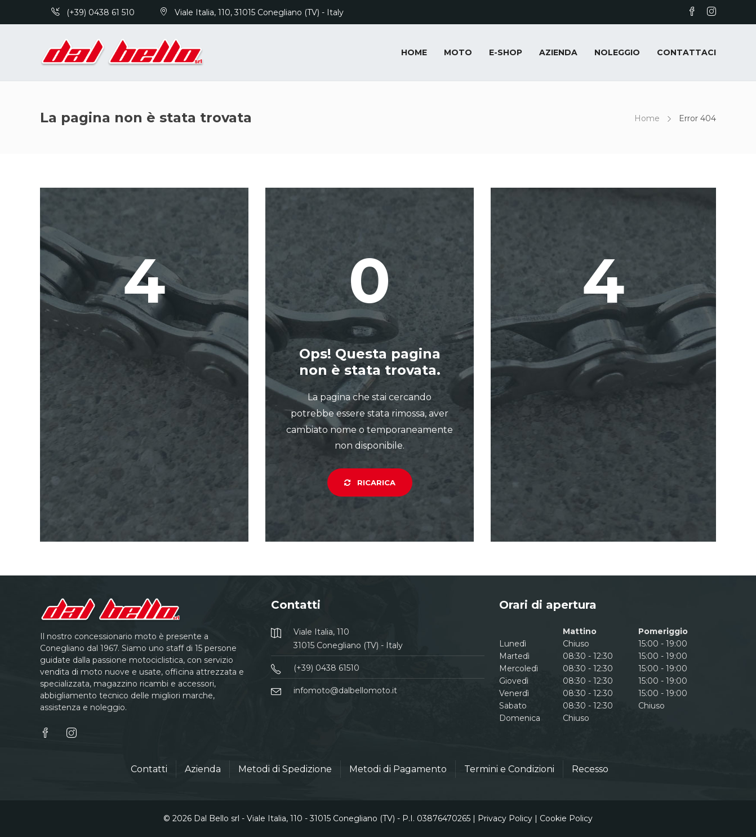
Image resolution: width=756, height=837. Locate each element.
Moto (458, 52)
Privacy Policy (505, 818)
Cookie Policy (566, 818)
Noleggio (617, 52)
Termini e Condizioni (509, 769)
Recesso (590, 769)
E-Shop (505, 52)
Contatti (149, 769)
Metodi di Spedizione (285, 769)
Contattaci (686, 52)
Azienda (558, 52)
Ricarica (369, 482)
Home (414, 52)
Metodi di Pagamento (398, 769)
